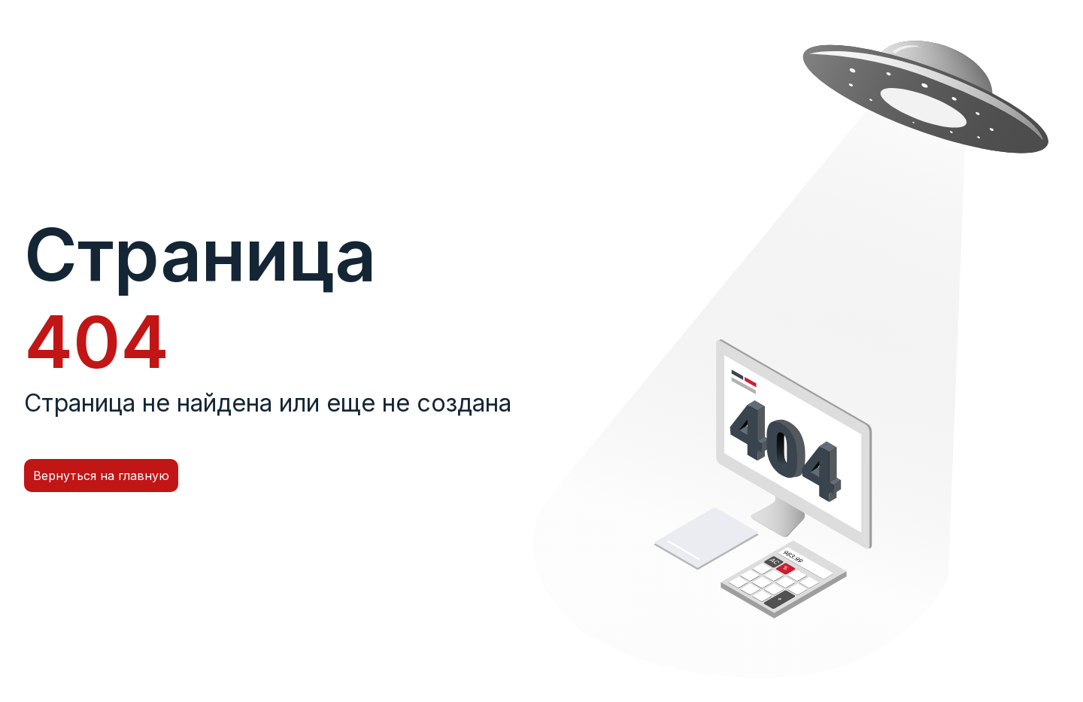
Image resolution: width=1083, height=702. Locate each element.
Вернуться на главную (101, 475)
